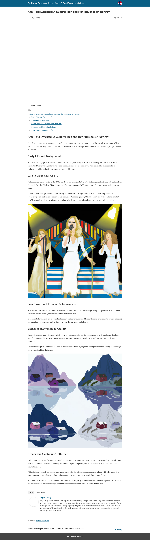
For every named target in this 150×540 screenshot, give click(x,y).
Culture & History (42, 521)
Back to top (118, 530)
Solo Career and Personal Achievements (46, 124)
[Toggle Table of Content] (29, 111)
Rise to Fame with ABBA (41, 120)
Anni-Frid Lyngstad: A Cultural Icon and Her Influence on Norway (55, 114)
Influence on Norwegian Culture (43, 127)
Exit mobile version (75, 536)
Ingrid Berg (45, 497)
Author (31, 492)
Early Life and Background (41, 117)
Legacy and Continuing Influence (44, 130)
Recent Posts (40, 492)
